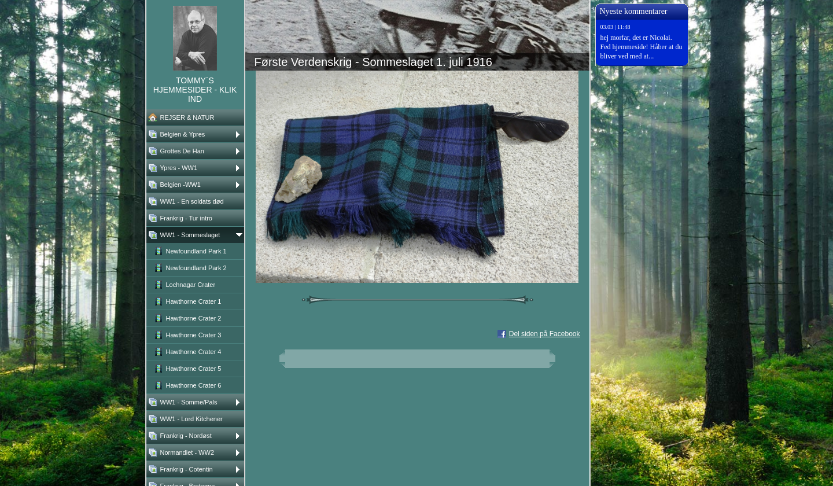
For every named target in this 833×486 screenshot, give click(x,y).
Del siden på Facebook (544, 334)
